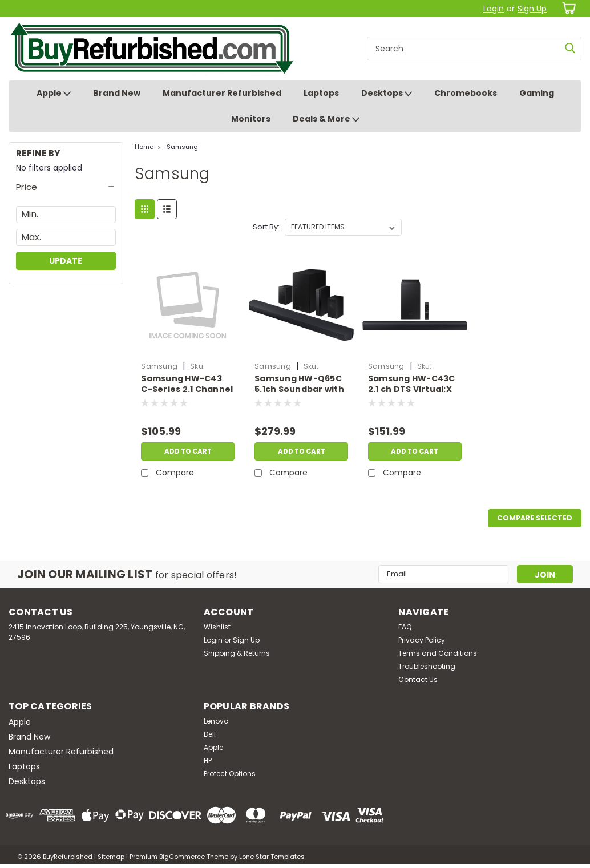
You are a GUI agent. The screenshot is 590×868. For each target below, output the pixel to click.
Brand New (116, 93)
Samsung (182, 146)
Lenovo (216, 721)
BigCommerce (182, 856)
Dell (210, 734)
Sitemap (111, 856)
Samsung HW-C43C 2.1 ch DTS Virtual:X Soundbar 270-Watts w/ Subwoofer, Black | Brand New (411, 384)
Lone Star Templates (272, 856)
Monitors (250, 118)
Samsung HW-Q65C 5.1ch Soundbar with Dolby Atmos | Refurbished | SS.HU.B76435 (299, 384)
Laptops (321, 93)
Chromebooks (465, 93)
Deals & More (326, 119)
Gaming (536, 93)
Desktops (386, 93)
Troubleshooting (426, 666)
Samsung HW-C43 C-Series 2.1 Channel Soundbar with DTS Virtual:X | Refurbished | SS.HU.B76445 (187, 384)
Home (144, 146)
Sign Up (532, 8)
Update (65, 261)
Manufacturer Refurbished (222, 93)
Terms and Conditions (437, 653)
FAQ (404, 627)
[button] (66, 187)
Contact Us (418, 679)
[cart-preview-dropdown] (566, 8)
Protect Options (230, 773)
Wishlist (217, 627)
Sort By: (266, 226)
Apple (54, 93)
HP (208, 760)
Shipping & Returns (237, 653)
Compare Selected (534, 518)
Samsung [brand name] (159, 366)
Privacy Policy (421, 640)
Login (493, 8)
